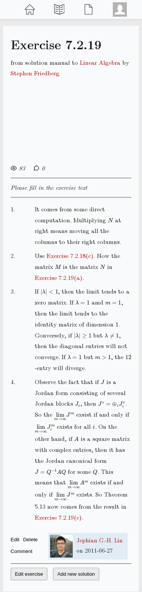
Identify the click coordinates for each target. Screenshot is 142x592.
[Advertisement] (71, 120)
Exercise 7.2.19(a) (59, 277)
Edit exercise (29, 574)
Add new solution (76, 574)
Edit (15, 539)
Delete (30, 539)
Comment (22, 551)
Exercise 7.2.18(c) (70, 255)
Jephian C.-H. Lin (99, 540)
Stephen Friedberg (35, 73)
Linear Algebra (100, 62)
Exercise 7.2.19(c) (58, 517)
